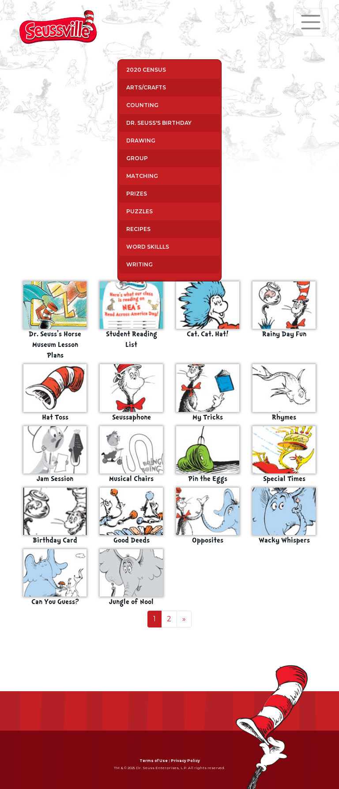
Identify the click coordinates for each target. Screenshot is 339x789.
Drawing (140, 140)
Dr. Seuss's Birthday (159, 122)
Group (137, 158)
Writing (139, 264)
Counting (142, 105)
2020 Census (146, 69)
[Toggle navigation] (310, 22)
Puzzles (139, 211)
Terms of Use (153, 760)
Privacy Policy (185, 760)
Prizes (136, 193)
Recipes (138, 229)
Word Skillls (147, 246)
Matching (142, 176)
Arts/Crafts (146, 87)
